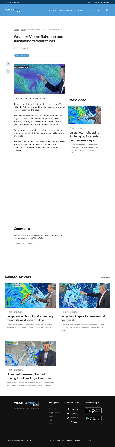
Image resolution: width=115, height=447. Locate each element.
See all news (105, 278)
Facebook (72, 409)
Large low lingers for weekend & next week (83, 318)
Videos (88, 10)
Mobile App (105, 2)
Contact (96, 2)
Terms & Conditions (56, 440)
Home (16, 30)
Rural (97, 10)
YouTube (72, 422)
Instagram (72, 418)
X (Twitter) (72, 414)
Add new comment (23, 243)
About (89, 2)
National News (22, 55)
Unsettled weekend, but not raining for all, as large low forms (29, 376)
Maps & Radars (66, 10)
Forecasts (49, 10)
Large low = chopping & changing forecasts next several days (84, 136)
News (80, 10)
